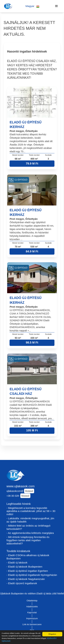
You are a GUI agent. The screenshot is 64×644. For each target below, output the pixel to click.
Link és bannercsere (32, 624)
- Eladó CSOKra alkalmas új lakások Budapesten (27, 557)
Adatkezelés (32, 606)
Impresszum (32, 618)
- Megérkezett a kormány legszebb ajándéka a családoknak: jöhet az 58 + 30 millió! (30, 511)
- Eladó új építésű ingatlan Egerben (27, 570)
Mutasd (29, 491)
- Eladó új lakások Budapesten (24, 566)
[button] (32, 6)
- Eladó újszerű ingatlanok (21, 583)
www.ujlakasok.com (20, 486)
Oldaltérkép (32, 600)
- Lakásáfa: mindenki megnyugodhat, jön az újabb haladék (30, 520)
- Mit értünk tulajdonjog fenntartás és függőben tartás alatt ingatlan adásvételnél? (27, 540)
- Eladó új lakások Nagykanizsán (25, 579)
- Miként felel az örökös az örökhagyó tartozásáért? (28, 527)
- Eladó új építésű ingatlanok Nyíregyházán (31, 574)
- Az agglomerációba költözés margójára (30, 532)
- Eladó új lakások (16, 562)
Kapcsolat (32, 612)
